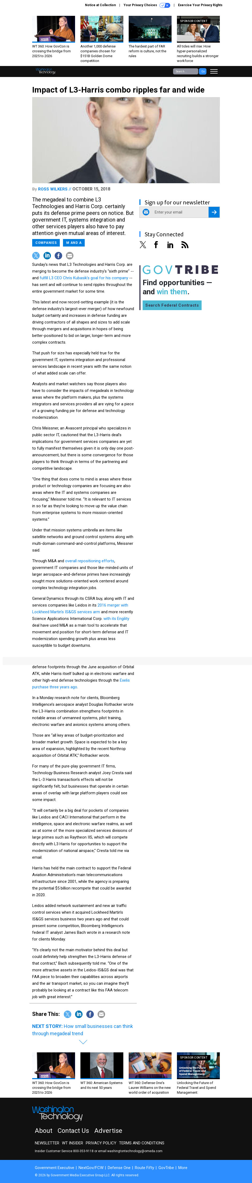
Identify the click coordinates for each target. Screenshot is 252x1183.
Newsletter (47, 1143)
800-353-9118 (83, 1151)
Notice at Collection (100, 5)
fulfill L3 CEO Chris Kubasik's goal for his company (84, 277)
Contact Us (73, 1130)
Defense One (119, 1167)
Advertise (108, 1130)
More (182, 1167)
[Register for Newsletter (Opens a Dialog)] (214, 212)
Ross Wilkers (53, 189)
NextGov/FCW (91, 1167)
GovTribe (166, 1167)
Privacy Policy (101, 1143)
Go (203, 71)
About (43, 1130)
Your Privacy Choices (147, 5)
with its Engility (116, 618)
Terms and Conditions (141, 1143)
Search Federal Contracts (172, 305)
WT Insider (72, 1143)
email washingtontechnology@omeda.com (130, 1151)
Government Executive (54, 1167)
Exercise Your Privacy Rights (200, 5)
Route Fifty (144, 1167)
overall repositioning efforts (89, 561)
